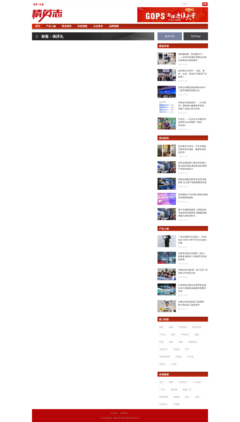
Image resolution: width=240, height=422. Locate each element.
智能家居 (192, 342)
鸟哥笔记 (182, 382)
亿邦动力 (163, 404)
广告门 (162, 389)
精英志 (109, 418)
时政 (161, 342)
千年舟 (162, 334)
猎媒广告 (187, 389)
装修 (171, 327)
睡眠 (197, 334)
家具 (161, 327)
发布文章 (170, 36)
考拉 (161, 382)
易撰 (171, 382)
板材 (173, 334)
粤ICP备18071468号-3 (131, 418)
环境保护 (185, 334)
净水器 (190, 356)
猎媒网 (176, 397)
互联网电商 (164, 356)
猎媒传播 (163, 397)
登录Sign (196, 36)
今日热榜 (197, 382)
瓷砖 (171, 342)
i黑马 (187, 397)
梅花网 (174, 389)
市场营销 (182, 327)
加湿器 (176, 349)
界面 (197, 397)
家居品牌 (197, 327)
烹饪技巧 (163, 349)
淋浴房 (162, 364)
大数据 (178, 356)
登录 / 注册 (38, 4)
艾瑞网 (176, 404)
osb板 (174, 364)
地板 (180, 342)
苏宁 (187, 349)
